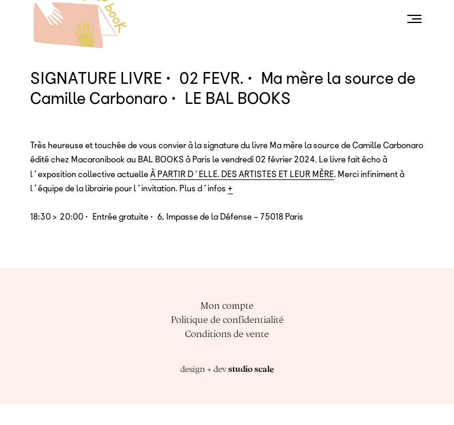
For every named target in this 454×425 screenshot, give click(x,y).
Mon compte (227, 305)
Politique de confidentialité (227, 319)
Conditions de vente (227, 333)
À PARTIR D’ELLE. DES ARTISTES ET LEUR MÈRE (242, 174)
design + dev (227, 369)
